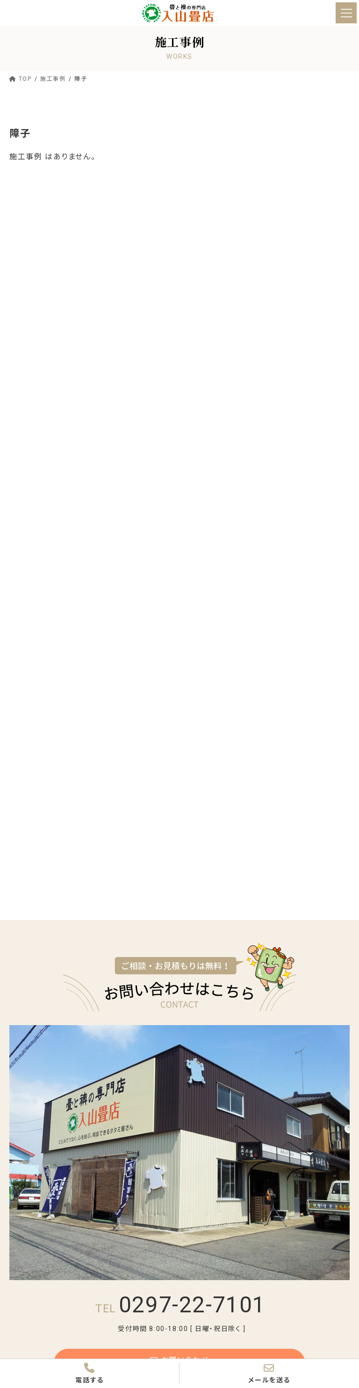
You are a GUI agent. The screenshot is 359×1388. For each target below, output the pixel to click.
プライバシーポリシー (327, 1115)
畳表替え (34, 224)
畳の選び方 (214, 1167)
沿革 (313, 1086)
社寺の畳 (210, 1200)
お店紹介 (204, 1046)
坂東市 (25, 399)
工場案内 (264, 1086)
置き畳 (31, 277)
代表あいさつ (216, 1062)
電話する (89, 1373)
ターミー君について (273, 1115)
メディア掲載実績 (218, 1115)
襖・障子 (209, 1216)
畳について (207, 1151)
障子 (258, 1232)
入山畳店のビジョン (217, 1090)
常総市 (25, 346)
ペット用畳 (321, 1184)
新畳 (28, 242)
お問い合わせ (179, 973)
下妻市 (25, 417)
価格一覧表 (214, 1265)
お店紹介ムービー (326, 1066)
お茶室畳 (264, 1200)
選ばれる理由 (211, 1135)
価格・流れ (206, 1249)
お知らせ (204, 1297)
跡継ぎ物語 (267, 1062)
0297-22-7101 (180, 915)
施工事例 (204, 1281)
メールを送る (269, 1373)
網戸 (313, 1232)
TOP (198, 1030)
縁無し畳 (34, 259)
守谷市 (25, 381)
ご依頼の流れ (271, 1265)
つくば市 (27, 364)
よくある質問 (324, 1200)
